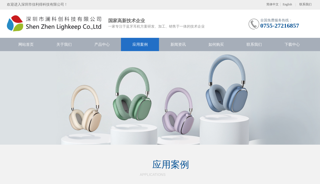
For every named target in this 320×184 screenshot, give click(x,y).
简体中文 (272, 4)
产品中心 (102, 44)
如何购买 (216, 44)
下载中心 (292, 44)
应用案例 (140, 44)
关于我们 (64, 44)
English (287, 4)
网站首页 (26, 44)
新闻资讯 (178, 44)
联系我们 (254, 44)
